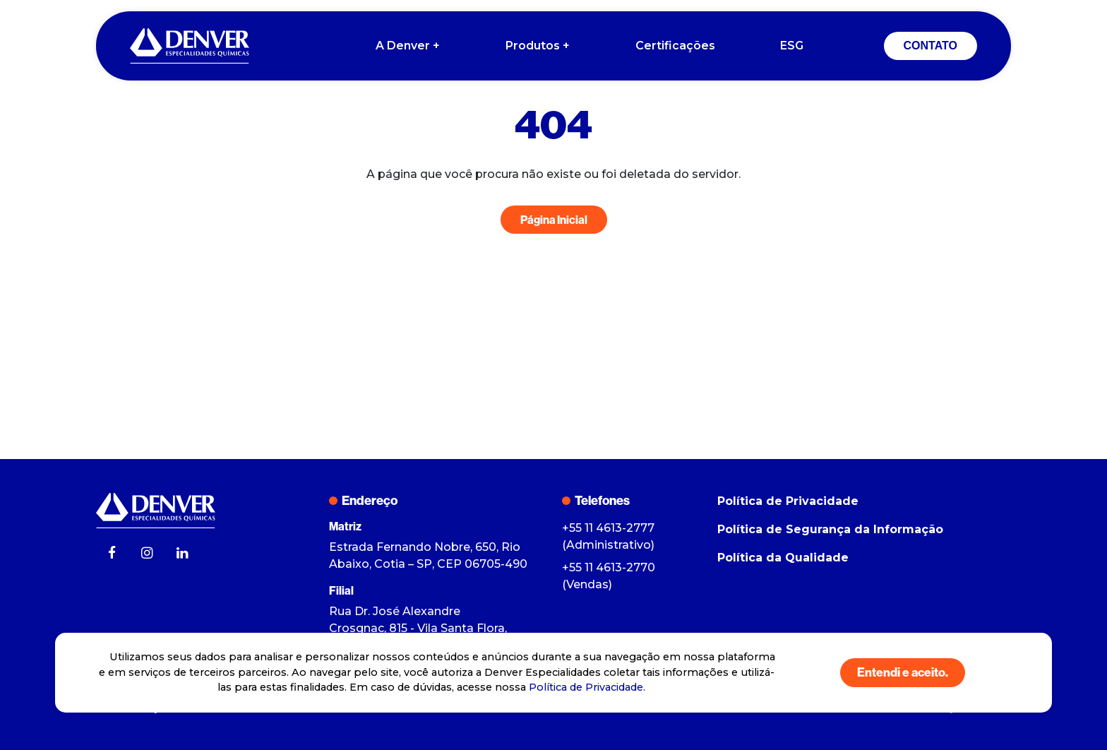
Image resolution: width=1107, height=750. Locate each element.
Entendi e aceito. (902, 672)
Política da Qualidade (783, 557)
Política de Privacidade (787, 501)
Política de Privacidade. (587, 687)
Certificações (675, 45)
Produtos (538, 46)
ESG (791, 45)
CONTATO (930, 46)
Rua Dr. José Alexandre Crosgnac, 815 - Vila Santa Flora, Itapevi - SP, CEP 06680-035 (418, 628)
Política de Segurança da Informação (830, 529)
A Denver (408, 46)
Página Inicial (553, 220)
